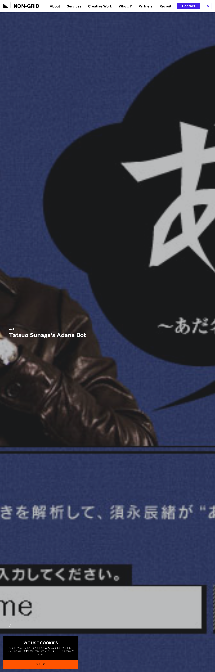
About (55, 6)
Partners (145, 6)
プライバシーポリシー (50, 653)
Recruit (165, 6)
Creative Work (100, 6)
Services (74, 6)
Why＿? (125, 6)
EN (206, 6)
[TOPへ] (21, 4)
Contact (188, 6)
